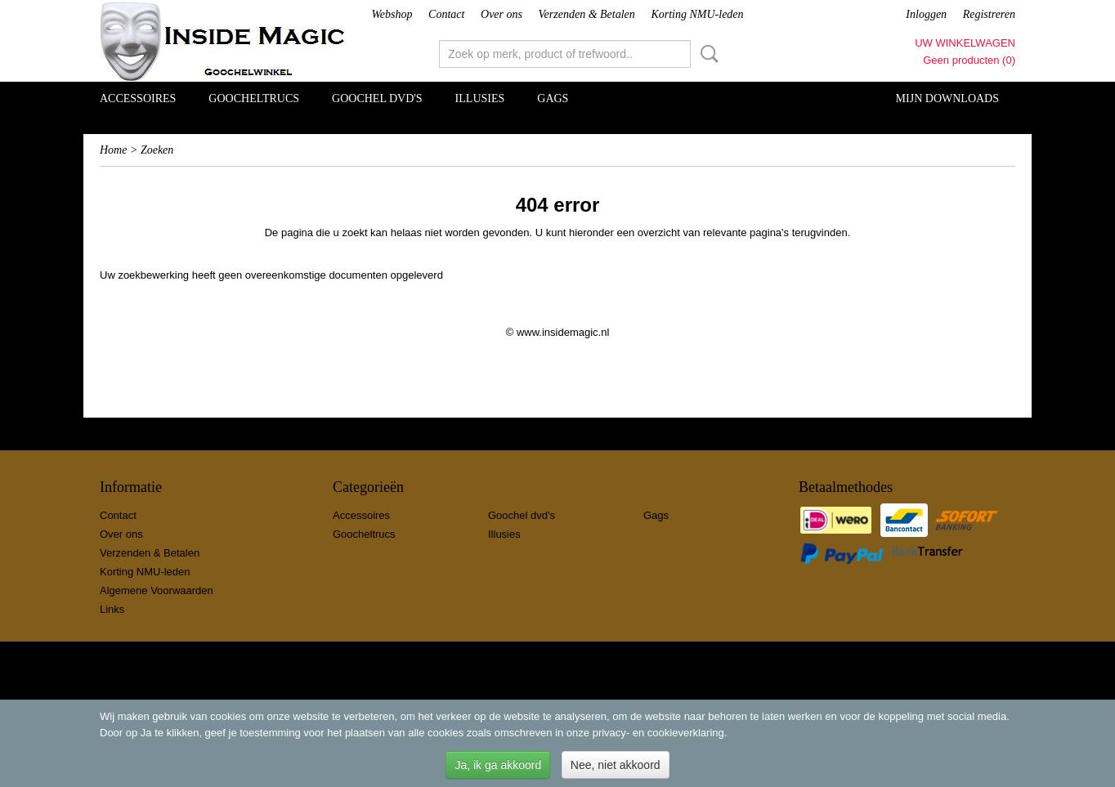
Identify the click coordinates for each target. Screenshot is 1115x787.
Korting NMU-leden (697, 14)
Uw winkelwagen (965, 43)
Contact (446, 14)
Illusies (480, 98)
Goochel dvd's (377, 98)
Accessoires (138, 98)
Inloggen (926, 14)
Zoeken (706, 54)
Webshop (391, 14)
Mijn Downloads (947, 98)
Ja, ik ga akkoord (498, 764)
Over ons (501, 14)
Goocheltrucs (253, 98)
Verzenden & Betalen (587, 14)
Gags (552, 98)
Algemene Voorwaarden (156, 590)
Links (112, 609)
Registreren (989, 14)
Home (113, 150)
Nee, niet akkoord (615, 764)
